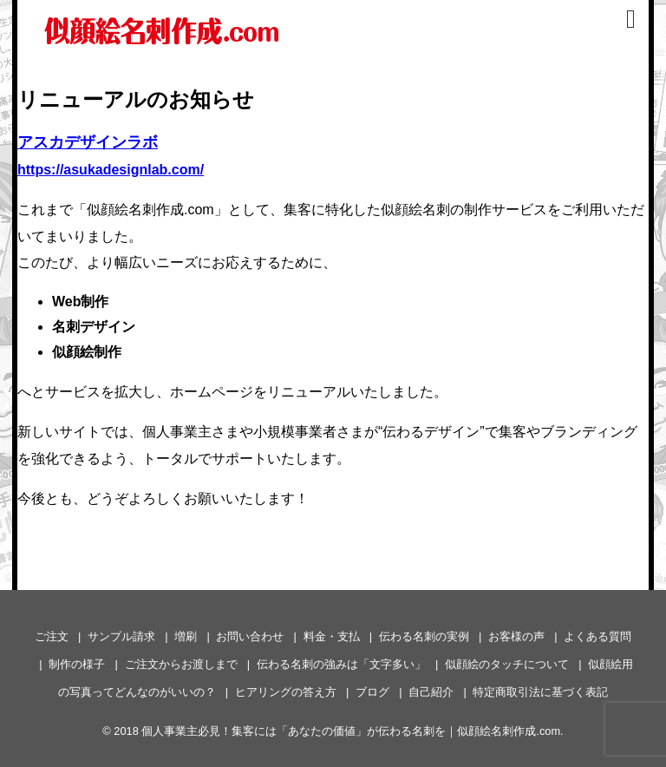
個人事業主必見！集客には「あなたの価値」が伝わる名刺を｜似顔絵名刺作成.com (350, 731)
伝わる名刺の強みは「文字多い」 (341, 664)
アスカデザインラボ (87, 142)
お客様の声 (516, 636)
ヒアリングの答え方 (285, 691)
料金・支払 (332, 636)
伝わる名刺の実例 (424, 636)
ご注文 (52, 636)
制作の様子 (77, 664)
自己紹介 (431, 691)
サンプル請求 (121, 636)
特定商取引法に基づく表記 (540, 691)
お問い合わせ (250, 636)
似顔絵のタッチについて (507, 664)
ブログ (372, 691)
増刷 (185, 636)
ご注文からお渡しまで (181, 664)
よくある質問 (597, 636)
